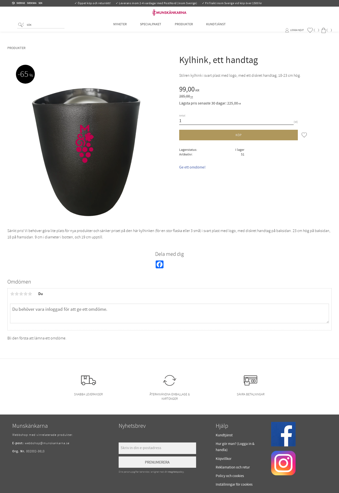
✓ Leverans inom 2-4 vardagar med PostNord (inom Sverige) (156, 3)
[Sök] (21, 30)
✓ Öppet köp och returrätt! (93, 3)
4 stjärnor (25, 294)
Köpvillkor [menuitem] (223, 458)
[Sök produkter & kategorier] (44, 31)
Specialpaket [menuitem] (150, 30)
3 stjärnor (21, 294)
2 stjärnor (16, 294)
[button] (313, 30)
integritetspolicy (176, 471)
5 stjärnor (30, 294)
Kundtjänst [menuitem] (216, 30)
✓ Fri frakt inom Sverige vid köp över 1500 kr (232, 3)
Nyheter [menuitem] (120, 30)
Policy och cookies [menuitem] (230, 476)
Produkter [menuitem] (184, 30)
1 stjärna (12, 294)
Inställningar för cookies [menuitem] (234, 484)
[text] (255, 90)
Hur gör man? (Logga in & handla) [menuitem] (235, 447)
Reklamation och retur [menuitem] (233, 467)
